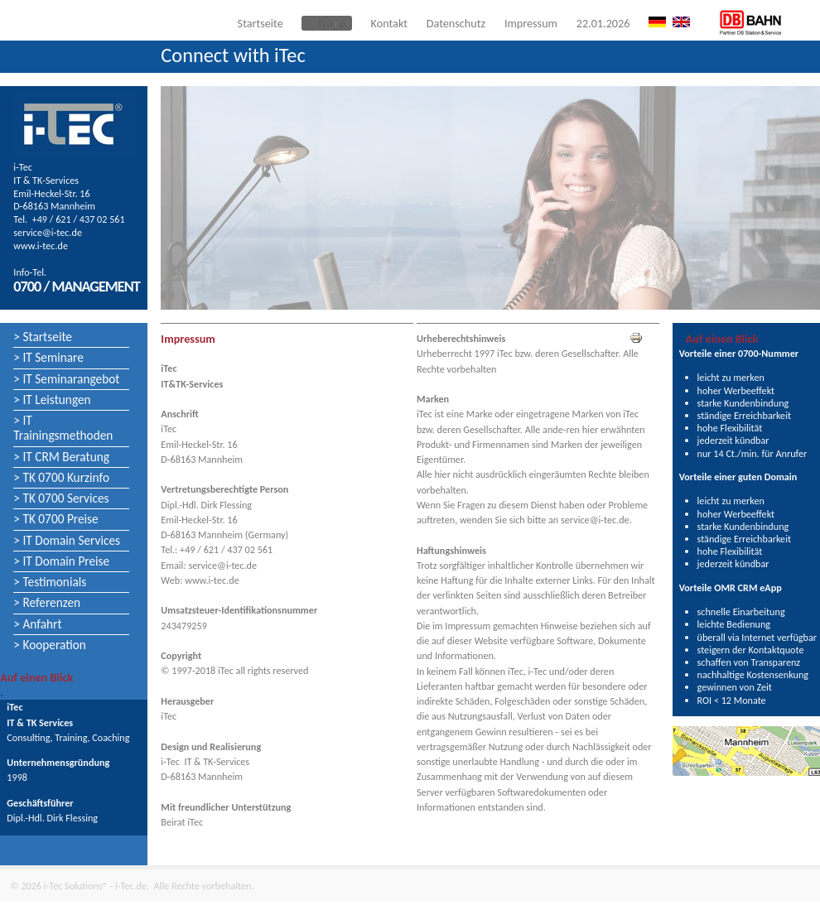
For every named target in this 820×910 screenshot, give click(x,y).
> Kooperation (49, 644)
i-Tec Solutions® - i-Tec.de (95, 885)
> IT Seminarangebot (66, 379)
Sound (333, 23)
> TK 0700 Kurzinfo (61, 477)
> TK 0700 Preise (55, 519)
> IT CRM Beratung (61, 457)
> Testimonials (49, 582)
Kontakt (389, 23)
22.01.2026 (603, 23)
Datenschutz (456, 23)
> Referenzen (46, 602)
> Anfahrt (37, 624)
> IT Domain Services (66, 540)
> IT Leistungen (51, 399)
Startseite (260, 23)
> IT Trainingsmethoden (63, 427)
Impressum (530, 23)
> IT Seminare (48, 357)
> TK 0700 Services (61, 498)
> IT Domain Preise (61, 561)
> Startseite (42, 336)
